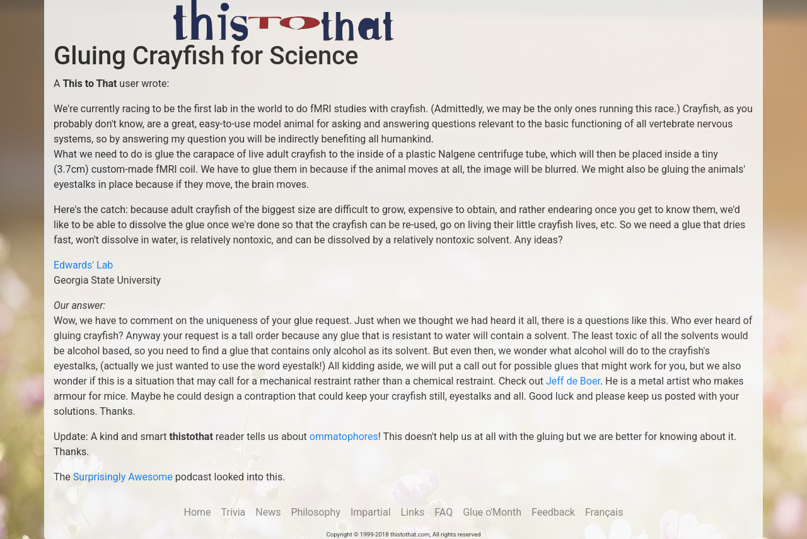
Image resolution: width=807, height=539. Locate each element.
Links (413, 512)
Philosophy (315, 512)
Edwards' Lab (83, 265)
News (268, 512)
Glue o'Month (492, 512)
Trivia (233, 512)
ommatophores (344, 437)
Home (197, 512)
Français (604, 512)
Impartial (371, 512)
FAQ (443, 512)
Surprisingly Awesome (123, 477)
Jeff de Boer (573, 381)
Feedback (553, 512)
